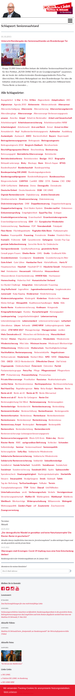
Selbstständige (7, 433)
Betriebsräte (50, 140)
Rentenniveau (55, 406)
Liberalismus (6, 311)
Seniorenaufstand (33, 433)
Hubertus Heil (23, 266)
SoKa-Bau (22, 437)
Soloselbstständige (53, 446)
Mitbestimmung (8, 333)
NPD (47, 342)
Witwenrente (54, 487)
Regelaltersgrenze (24, 374)
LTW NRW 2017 (15, 315)
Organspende (7, 351)
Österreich (37, 351)
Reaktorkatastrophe (57, 365)
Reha (36, 374)
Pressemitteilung (29, 361)
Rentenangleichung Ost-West (14, 388)
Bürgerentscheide (9, 167)
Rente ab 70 (32, 379)
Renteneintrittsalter (10, 397)
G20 (24, 225)
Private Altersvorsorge (11, 365)
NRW (54, 342)
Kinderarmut (32, 279)
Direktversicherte (9, 185)
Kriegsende (53, 293)
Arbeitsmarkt (24, 113)
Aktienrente (33, 90)
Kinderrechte (54, 284)
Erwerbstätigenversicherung (14, 207)
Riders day (51, 424)
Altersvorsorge (25, 99)
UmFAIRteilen (52, 473)
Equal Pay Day (45, 198)
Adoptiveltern (58, 85)
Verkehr (51, 478)
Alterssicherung (41, 95)
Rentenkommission (55, 401)
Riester (61, 424)
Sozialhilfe (36, 451)
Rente (67, 374)
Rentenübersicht (42, 415)
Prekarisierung (13, 361)
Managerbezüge (32, 315)
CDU (41, 167)
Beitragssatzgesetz (50, 126)
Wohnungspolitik (8, 491)
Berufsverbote (51, 131)
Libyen (17, 311)
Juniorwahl (6, 279)
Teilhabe (43, 469)
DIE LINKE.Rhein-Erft (10, 683)
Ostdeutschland (22, 351)
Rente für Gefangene (27, 383)
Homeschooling (8, 266)
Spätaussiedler (62, 455)
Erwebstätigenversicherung (14, 203)
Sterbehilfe (66, 460)
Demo (33, 171)
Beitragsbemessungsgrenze (14, 126)
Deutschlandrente (27, 176)
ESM (31, 207)
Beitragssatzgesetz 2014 (12, 131)
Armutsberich (7, 117)
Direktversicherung (28, 185)
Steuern (4, 464)
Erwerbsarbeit (35, 203)
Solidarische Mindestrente (40, 437)
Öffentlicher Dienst (45, 347)
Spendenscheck (8, 460)
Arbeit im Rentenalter (37, 104)
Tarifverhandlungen (28, 469)
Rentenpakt (41, 410)
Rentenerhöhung (29, 397)
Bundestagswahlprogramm (13, 162)
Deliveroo (23, 171)
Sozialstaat (6, 455)
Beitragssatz (34, 126)
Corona (55, 167)
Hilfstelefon (37, 257)
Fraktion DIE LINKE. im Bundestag (15, 664)
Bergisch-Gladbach (34, 131)
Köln (63, 288)
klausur (65, 284)
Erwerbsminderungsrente (55, 203)
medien (61, 315)
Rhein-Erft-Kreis (36, 424)
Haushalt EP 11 (35, 252)
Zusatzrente (43, 491)
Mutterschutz (37, 333)
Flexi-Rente (6, 216)
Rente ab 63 (6, 379)
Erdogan (58, 198)
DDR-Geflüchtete (9, 171)
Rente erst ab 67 (8, 383)
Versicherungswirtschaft (12, 482)
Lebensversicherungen (49, 306)
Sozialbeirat (6, 451)
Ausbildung (67, 117)
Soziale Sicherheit (21, 451)
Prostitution (29, 365)
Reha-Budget (47, 374)
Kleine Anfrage (8, 288)
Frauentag (28, 221)
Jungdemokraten (63, 275)
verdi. (24, 478)
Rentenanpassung (38, 388)
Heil (3, 257)
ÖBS (3, 347)
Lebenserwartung (49, 302)
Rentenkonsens (8, 406)
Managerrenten (49, 315)
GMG (39, 239)
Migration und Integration (30, 324)
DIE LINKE (48, 176)
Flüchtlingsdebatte (21, 216)
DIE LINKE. (6, 661)
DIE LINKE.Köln (8, 672)
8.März (33, 85)
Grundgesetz (25, 243)
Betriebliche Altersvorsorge (30, 140)
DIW (27, 189)
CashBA (33, 167)
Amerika (13, 104)
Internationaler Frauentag (46, 270)
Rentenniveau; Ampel (11, 410)
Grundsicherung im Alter (57, 243)
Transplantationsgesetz (11, 473)
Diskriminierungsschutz (12, 189)
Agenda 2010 (20, 90)
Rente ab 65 (19, 379)
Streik (42, 464)
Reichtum (58, 374)
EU (36, 207)
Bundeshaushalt (25, 153)
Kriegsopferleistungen (11, 297)
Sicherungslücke (8, 437)
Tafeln (60, 464)
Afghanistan (6, 90)
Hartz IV (63, 248)
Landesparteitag (8, 302)
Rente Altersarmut (47, 379)
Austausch (19, 122)
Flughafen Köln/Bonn (42, 216)
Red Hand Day (7, 374)
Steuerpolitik (16, 464)
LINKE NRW (37, 311)
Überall (40, 473)
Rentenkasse (39, 401)
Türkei (32, 473)
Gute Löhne (19, 248)
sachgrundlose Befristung (34, 428)
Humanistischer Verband (43, 266)
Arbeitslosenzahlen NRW (55, 108)
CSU (68, 167)
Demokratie (56, 171)
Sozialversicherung (21, 455)
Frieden (51, 221)
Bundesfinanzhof (8, 153)
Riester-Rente (7, 428)
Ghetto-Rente (28, 239)
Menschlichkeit (58, 320)
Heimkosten (12, 257)
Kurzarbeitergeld (40, 297)
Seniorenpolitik (50, 433)
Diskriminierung (46, 185)
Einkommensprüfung (10, 198)
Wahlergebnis (43, 482)
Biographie (60, 144)
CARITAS (23, 167)
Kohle (56, 288)
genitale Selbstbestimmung (13, 230)
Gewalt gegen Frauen (11, 239)
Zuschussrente (58, 491)
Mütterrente (23, 333)
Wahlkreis (68, 482)
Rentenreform (7, 415)
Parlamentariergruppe (11, 356)
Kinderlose (42, 284)
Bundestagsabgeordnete (39, 158)
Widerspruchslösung (36, 487)
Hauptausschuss (8, 252)
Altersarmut (64, 90)
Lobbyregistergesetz (54, 311)
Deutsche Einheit (9, 176)
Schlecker (52, 428)
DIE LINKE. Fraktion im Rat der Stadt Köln (17, 676)
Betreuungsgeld (8, 140)
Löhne (4, 315)
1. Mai (17, 85)
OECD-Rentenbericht (24, 347)
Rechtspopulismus (43, 370)
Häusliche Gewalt (51, 252)
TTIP (26, 473)
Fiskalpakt (57, 212)
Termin (51, 469)
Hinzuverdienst (52, 257)
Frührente (15, 225)
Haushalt (22, 252)
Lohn (67, 311)
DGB (39, 176)
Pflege (37, 356)
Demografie (43, 171)
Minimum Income (38, 329)
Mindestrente (63, 324)
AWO (28, 122)
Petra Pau (27, 356)
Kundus (26, 297)
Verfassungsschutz (37, 478)
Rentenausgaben (55, 388)
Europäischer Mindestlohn (51, 207)
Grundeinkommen (9, 243)
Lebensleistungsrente (10, 306)
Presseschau (45, 361)
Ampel (22, 104)
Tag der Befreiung (9, 469)
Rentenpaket (28, 410)
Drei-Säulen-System (33, 194)
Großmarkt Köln (58, 239)
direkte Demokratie (50, 180)
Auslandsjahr (7, 122)
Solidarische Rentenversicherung (16, 442)
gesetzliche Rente (50, 234)
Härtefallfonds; (51, 248)
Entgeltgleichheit (29, 198)
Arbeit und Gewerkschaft (60, 104)
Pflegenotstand (48, 356)
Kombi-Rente (7, 293)
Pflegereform (63, 356)
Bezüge (43, 144)
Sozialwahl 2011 (39, 455)
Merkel (4, 324)
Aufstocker (55, 117)
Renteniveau (26, 401)
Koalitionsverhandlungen (40, 288)
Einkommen (67, 194)
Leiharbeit (66, 306)
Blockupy (32, 149)
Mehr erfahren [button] (10, 692)
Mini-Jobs (24, 329)
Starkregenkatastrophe (48, 460)
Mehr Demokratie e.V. (11, 320)
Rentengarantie (62, 397)
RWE (18, 428)
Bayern (52, 122)
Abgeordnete (44, 85)
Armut (50, 113)
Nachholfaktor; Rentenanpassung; (16, 338)
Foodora (4, 221)
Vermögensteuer (65, 478)
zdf (34, 491)
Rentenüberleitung (24, 415)
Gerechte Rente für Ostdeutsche (43, 230)
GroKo (47, 239)
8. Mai (25, 85)
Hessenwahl (25, 257)
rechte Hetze (7, 370)
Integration (27, 270)
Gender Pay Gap (62, 225)
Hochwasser (54, 261)
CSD (62, 167)
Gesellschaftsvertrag (30, 234)
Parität (58, 351)
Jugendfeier (23, 275)
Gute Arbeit (6, 248)
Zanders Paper (25, 491)
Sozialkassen (48, 451)
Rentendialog (58, 392)
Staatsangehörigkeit (26, 460)
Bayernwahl (63, 122)
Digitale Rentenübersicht (12, 180)
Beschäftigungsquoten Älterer (15, 135)
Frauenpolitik (16, 221)
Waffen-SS (30, 482)
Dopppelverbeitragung (11, 194)
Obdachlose (63, 342)
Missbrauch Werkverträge (60, 329)
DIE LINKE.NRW (8, 668)
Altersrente (26, 95)
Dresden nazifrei (52, 194)
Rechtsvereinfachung (63, 370)
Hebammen (67, 252)
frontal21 (5, 225)
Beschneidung (37, 135)
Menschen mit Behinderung (36, 320)
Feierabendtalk (44, 212)
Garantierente (34, 225)
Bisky (23, 149)
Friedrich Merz (63, 221)
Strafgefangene (31, 464)
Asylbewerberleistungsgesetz (34, 117)
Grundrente (38, 243)
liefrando (26, 311)
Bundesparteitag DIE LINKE (14, 158)
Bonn (40, 149)
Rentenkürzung (40, 406)
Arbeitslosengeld (8, 108)
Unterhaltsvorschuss (10, 478)
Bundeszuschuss (57, 162)
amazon (4, 104)
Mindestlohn (49, 324)
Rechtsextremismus (24, 370)
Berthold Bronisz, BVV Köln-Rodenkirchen (17, 679)
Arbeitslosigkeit (8, 113)
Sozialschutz (61, 451)
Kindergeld (30, 284)
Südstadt (51, 464)
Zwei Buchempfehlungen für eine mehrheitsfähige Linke (22, 590)
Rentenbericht (23, 392)
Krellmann (41, 293)
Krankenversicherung (25, 293)
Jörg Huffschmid (8, 275)
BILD (50, 144)
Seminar (20, 433)
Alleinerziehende (49, 90)
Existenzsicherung (9, 212)
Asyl (17, 117)
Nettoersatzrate (8, 342)
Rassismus (41, 365)
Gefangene (47, 225)
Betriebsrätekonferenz (11, 144)
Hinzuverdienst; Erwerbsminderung (17, 261)
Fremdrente (40, 221)
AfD (68, 85)
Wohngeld (67, 487)
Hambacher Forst (34, 248)
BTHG (62, 149)
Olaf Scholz (61, 347)
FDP (34, 212)
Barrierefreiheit (40, 122)
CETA (47, 167)
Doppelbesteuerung (40, 189)
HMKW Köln (41, 261)
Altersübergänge (8, 99)
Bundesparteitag (42, 153)
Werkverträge (18, 487)
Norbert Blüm (37, 342)
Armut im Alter (61, 113)
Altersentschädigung (10, 95)
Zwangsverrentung (10, 496)
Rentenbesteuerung (41, 392)
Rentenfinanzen (45, 397)
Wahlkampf (56, 482)
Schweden (63, 428)
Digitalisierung (32, 180)
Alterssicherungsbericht (61, 95)
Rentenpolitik (55, 410)
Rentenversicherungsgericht (14, 424)
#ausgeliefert (7, 85)
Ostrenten (48, 351)
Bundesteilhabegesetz (38, 162)
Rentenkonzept (24, 406)
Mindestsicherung (9, 329)
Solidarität (38, 446)
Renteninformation (10, 401)
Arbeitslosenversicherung (30, 108)
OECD (10, 347)
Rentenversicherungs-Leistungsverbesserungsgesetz (25, 419)
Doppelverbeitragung (61, 189)
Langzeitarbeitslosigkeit (28, 302)
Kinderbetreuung (48, 279)
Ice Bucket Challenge (10, 270)
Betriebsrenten (31, 144)
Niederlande (23, 342)
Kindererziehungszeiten (12, 284)
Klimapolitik (21, 288)
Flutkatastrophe (60, 216)
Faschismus (24, 212)
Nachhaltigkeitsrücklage (56, 333)
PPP (3, 361)
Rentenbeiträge (8, 392)
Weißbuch (6, 487)
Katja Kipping (19, 279)
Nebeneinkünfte (41, 338)
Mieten (12, 324)
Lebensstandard (29, 306)
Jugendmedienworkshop (42, 275)
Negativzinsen (57, 338)
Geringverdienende (10, 234)
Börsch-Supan (51, 149)
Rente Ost (43, 383)
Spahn (51, 455)
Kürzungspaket (56, 297)
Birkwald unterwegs (10, 149)
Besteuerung (52, 135)
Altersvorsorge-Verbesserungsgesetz (51, 99)
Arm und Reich (38, 113)
